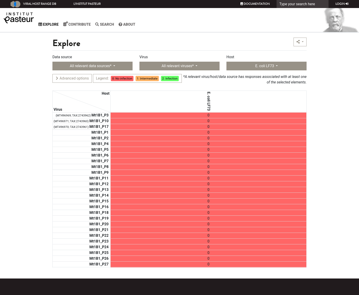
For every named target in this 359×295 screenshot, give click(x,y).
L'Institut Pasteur (87, 4)
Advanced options (72, 78)
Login (341, 4)
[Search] (303, 4)
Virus (143, 57)
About (136, 24)
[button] (300, 42)
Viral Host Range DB (33, 4)
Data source (62, 57)
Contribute (86, 24)
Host (230, 57)
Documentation (255, 4)
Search (113, 24)
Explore (57, 24)
